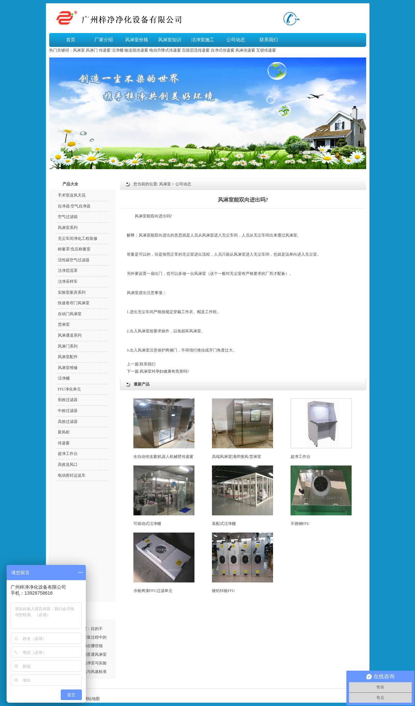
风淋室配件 (68, 356)
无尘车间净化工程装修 (77, 238)
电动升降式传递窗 (165, 50)
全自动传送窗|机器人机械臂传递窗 (163, 428)
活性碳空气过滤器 (73, 260)
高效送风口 (68, 464)
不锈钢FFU (321, 495)
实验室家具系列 (72, 292)
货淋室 (64, 324)
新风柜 (64, 432)
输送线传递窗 (136, 50)
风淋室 (79, 50)
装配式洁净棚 (242, 495)
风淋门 (92, 50)
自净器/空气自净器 (74, 206)
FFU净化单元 (69, 389)
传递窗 (105, 50)
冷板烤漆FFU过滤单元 (163, 563)
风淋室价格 (136, 39)
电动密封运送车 (72, 475)
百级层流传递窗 (196, 50)
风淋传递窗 (245, 50)
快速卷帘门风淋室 (73, 303)
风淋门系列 (68, 346)
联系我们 (268, 39)
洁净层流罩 (68, 270)
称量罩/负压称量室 (74, 249)
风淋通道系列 (70, 335)
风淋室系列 (68, 227)
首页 (70, 39)
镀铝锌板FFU (242, 563)
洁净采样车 (68, 281)
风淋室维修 (68, 367)
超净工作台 (321, 428)
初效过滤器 (68, 399)
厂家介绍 (103, 39)
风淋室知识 (169, 39)
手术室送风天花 (72, 195)
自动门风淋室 (70, 314)
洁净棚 (117, 50)
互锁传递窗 (266, 50)
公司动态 (235, 39)
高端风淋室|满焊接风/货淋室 (242, 428)
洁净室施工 (202, 39)
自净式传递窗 (222, 50)
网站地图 (92, 698)
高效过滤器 (68, 421)
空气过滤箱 (68, 216)
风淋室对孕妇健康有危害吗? (164, 371)
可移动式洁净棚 (163, 495)
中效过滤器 (68, 410)
